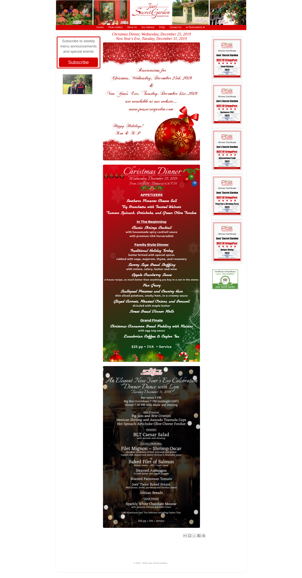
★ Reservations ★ (195, 27)
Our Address (147, 27)
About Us (132, 27)
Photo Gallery (115, 27)
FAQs (162, 27)
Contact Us (175, 27)
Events (100, 27)
